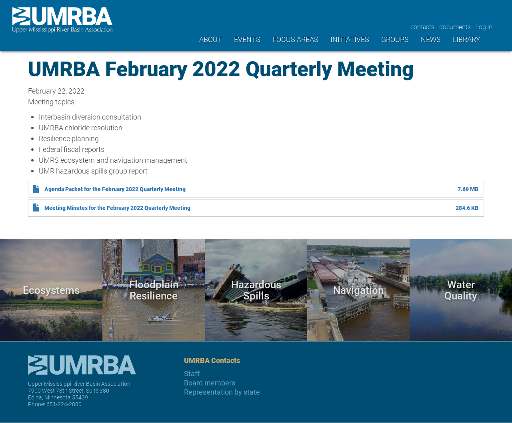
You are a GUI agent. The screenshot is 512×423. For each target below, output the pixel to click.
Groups (395, 39)
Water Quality (460, 289)
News (431, 39)
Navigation (358, 290)
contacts (422, 26)
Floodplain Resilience (153, 289)
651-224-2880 (64, 404)
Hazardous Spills (256, 289)
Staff (192, 374)
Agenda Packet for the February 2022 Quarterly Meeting (115, 189)
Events (247, 39)
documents (455, 26)
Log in (484, 26)
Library (466, 39)
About (210, 39)
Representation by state (222, 392)
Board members (209, 383)
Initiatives (349, 39)
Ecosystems (51, 290)
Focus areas (295, 39)
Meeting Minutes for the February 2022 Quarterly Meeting (117, 208)
